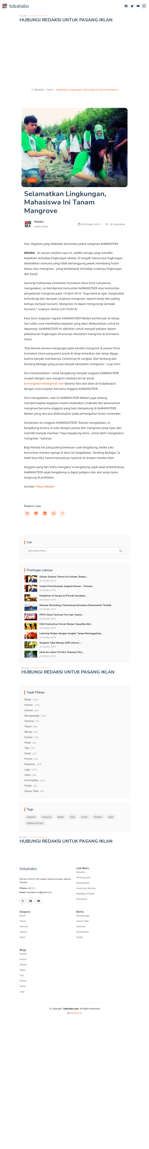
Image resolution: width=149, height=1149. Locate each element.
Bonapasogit (35, 715)
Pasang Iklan (83, 883)
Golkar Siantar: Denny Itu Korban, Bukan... (63, 576)
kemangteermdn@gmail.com (44, 383)
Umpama (46, 816)
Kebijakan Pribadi (85, 894)
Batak (31, 699)
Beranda (37, 89)
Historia (31, 721)
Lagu (30, 769)
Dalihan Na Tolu (35, 823)
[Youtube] (138, 6)
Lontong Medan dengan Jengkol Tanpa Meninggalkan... (71, 633)
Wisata (31, 732)
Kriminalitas (34, 780)
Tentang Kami (83, 877)
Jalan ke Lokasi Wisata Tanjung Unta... (61, 652)
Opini (30, 775)
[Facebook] (126, 6)
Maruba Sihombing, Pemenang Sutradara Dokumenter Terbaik (75, 605)
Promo (31, 758)
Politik (30, 785)
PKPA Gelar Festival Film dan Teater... (61, 614)
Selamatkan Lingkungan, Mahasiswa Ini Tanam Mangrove (87, 89)
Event (50, 89)
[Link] (62, 513)
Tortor (84, 816)
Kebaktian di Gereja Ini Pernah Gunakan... (63, 595)
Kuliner (31, 737)
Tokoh (30, 726)
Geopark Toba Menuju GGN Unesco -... (61, 642)
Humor (31, 705)
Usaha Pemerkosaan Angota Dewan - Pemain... (66, 586)
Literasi (31, 710)
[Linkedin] (45, 513)
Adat (110, 816)
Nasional (32, 764)
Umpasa (31, 816)
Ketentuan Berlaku (86, 888)
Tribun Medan (45, 486)
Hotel (30, 742)
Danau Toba (34, 791)
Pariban (98, 816)
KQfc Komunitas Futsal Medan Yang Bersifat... (66, 624)
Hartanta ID (76, 1013)
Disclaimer (81, 899)
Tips (29, 748)
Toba (72, 816)
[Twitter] (132, 6)
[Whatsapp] (54, 513)
